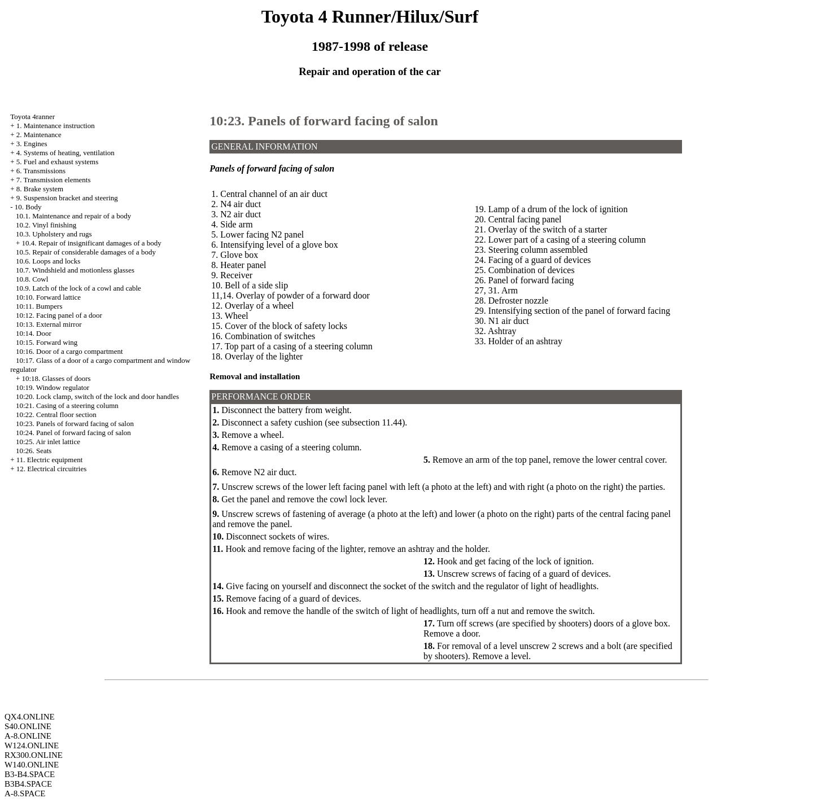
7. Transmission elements (53, 180)
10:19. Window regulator (52, 387)
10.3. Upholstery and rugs (54, 234)
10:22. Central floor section (56, 414)
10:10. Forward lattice (48, 297)
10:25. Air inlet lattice (48, 441)
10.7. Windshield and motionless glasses (75, 270)
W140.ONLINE (32, 764)
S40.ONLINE (28, 726)
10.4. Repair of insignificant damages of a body (91, 243)
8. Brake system (39, 189)
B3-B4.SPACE (30, 774)
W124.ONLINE (32, 745)
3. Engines (31, 143)
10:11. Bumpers (39, 306)
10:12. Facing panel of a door (59, 315)
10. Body (28, 207)
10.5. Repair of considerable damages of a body (86, 252)
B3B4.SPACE (28, 783)
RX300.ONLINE (34, 755)
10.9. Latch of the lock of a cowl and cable (78, 288)
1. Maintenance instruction (55, 125)
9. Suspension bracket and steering (67, 198)
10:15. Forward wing (46, 342)
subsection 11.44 (372, 422)
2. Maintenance (39, 134)
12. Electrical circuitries (51, 468)
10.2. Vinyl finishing (46, 225)
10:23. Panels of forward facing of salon (75, 423)
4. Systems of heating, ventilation (65, 152)
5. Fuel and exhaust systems (57, 161)
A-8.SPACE (25, 793)
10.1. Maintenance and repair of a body (73, 216)
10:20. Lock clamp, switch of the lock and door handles (97, 396)
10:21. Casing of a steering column (67, 405)
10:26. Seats (34, 450)
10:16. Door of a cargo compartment (69, 351)
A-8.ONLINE (28, 735)
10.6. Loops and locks (48, 261)
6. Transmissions (40, 170)
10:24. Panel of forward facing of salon (73, 432)
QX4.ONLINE (30, 716)
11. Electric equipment (49, 459)
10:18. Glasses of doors (55, 378)
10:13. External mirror (49, 324)
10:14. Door (33, 333)
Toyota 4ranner (32, 116)
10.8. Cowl (32, 279)
